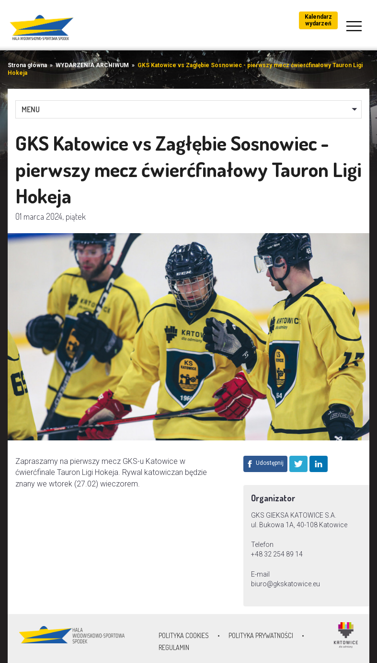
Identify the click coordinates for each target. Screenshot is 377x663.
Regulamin (174, 647)
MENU (31, 109)
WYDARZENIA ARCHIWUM (92, 65)
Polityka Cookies (184, 635)
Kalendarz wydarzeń (318, 20)
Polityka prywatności (260, 635)
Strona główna (27, 65)
